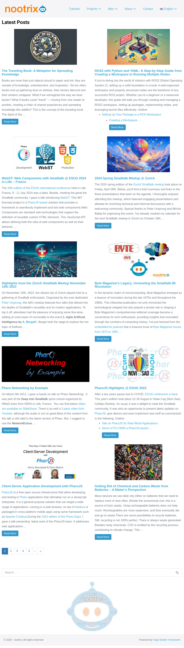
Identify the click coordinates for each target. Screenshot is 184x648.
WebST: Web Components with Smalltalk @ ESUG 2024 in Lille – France (44, 180)
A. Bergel (28, 321)
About (130, 8)
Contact (148, 8)
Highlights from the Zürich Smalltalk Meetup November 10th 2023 (44, 285)
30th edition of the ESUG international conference (39, 188)
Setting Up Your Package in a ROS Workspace (131, 114)
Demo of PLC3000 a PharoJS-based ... (127, 428)
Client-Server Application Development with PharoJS (42, 486)
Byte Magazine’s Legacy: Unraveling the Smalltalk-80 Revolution (135, 285)
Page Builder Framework (166, 639)
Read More (10, 121)
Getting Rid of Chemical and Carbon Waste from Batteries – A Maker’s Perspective (131, 488)
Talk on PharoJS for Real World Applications (130, 423)
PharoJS (100, 413)
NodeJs (80, 507)
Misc (113, 8)
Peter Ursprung (11, 302)
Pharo (23, 497)
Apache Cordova (16, 516)
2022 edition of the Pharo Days (61, 516)
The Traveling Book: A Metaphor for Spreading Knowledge (37, 72)
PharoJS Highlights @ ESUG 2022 (121, 388)
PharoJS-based (37, 202)
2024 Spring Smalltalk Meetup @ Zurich (125, 178)
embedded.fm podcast (109, 326)
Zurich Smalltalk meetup (148, 184)
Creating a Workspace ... (125, 120)
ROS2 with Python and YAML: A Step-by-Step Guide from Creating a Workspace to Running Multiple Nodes (138, 72)
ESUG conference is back (161, 394)
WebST (65, 197)
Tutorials (74, 8)
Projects (94, 8)
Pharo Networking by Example (25, 388)
